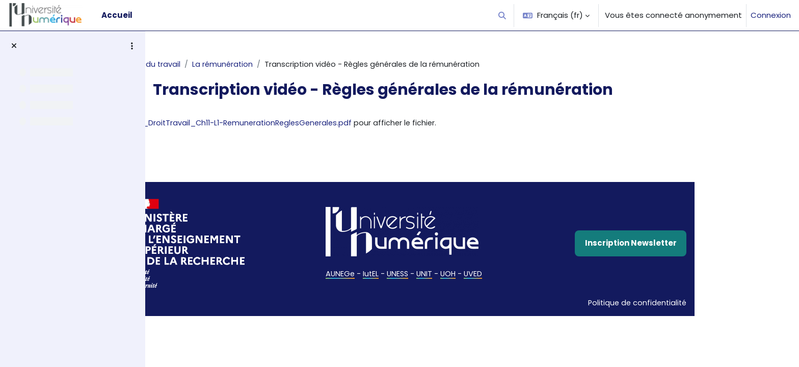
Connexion (771, 15)
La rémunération (284, 64)
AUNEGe (398, 275)
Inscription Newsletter (690, 244)
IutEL (429, 275)
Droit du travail (214, 64)
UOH (509, 275)
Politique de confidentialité (695, 304)
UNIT (485, 275)
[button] (502, 15)
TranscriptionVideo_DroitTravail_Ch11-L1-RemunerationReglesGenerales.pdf (361, 123)
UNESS (457, 275)
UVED (535, 275)
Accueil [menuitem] (116, 15)
